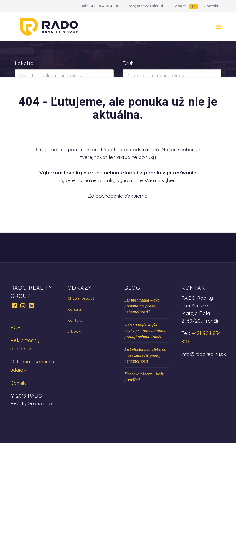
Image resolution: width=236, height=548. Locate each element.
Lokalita (24, 63)
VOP (15, 433)
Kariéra (179, 6)
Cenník (18, 488)
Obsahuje (26, 90)
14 (193, 6)
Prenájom (73, 126)
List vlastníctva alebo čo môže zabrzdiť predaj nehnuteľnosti (145, 460)
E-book (74, 436)
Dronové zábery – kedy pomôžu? (144, 482)
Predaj (34, 126)
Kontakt (211, 6)
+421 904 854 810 (104, 6)
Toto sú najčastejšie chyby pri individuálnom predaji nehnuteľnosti (145, 436)
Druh (128, 63)
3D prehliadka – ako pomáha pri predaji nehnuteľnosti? (142, 411)
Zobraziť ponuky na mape (64, 152)
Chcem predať (80, 403)
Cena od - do (138, 90)
